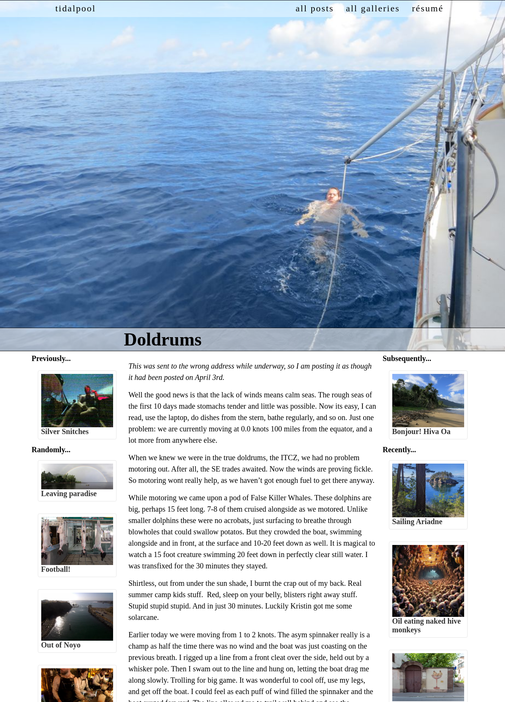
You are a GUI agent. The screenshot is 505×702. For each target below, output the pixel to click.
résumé (428, 8)
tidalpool (75, 8)
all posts (315, 8)
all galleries (372, 8)
